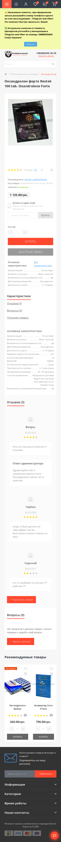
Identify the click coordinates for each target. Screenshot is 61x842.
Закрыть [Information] (31, 44)
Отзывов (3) (14, 303)
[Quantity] (17, 232)
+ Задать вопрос (20, 641)
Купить (45, 215)
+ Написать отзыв (21, 599)
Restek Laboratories (36, 179)
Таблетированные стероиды (24, 74)
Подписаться (45, 773)
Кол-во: (12, 226)
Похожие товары (17, 317)
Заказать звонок (46, 55)
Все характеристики (43, 264)
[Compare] (52, 170)
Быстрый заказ (30, 252)
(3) (35, 169)
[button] (25, 4)
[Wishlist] (42, 170)
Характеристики (19, 296)
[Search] (53, 64)
